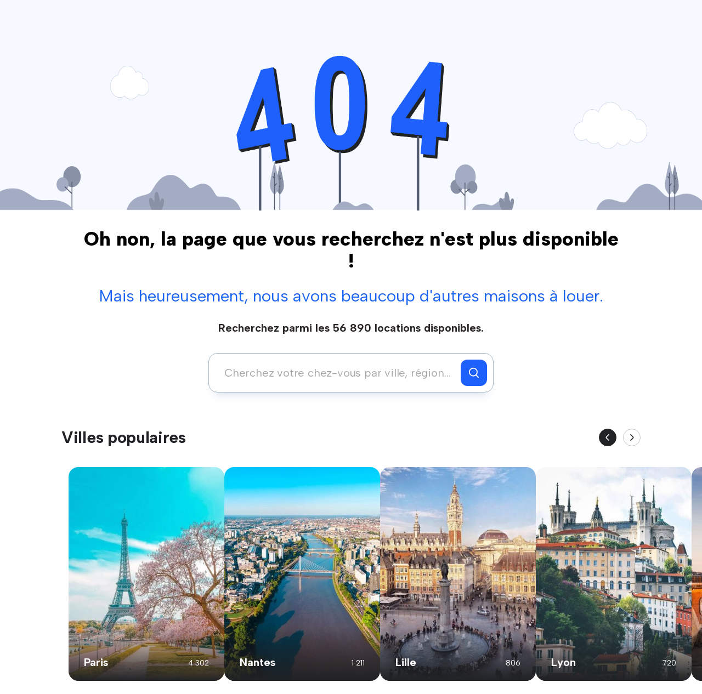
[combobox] (337, 373)
